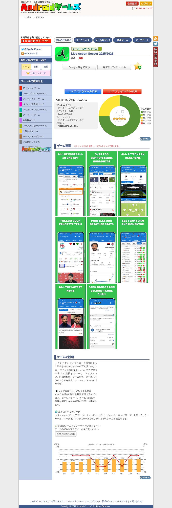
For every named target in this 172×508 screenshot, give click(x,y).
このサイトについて (143, 8)
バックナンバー (83, 40)
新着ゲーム (122, 40)
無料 (46, 66)
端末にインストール (114, 67)
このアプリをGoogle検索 (83, 91)
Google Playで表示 (79, 67)
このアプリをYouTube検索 (122, 91)
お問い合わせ (136, 501)
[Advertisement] (86, 26)
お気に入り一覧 (37, 73)
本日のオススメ (63, 40)
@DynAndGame (31, 49)
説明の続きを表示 (66, 434)
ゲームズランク (103, 40)
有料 (36, 66)
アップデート (142, 40)
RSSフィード (29, 53)
